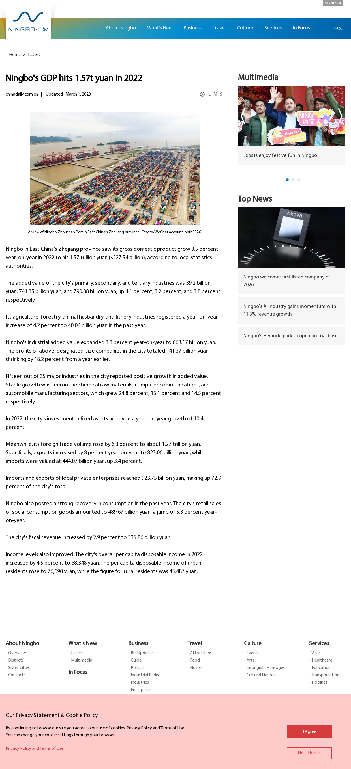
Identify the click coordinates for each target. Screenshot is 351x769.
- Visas (314, 653)
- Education (320, 668)
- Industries (138, 682)
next (340, 116)
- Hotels (194, 668)
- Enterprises (139, 690)
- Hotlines (318, 682)
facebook (342, 52)
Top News (255, 199)
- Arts (249, 660)
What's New (83, 644)
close (8, 714)
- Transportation (324, 675)
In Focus (78, 672)
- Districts (15, 660)
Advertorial (333, 3)
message (342, 86)
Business (138, 644)
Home (93, 28)
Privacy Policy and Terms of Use (34, 748)
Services (319, 644)
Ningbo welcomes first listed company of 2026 (286, 281)
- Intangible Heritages (264, 668)
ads (342, 102)
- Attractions (199, 653)
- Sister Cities (18, 668)
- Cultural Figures (259, 675)
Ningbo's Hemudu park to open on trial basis (290, 336)
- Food (193, 660)
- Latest (76, 653)
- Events (251, 653)
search (324, 28)
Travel (194, 644)
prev (243, 116)
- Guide (135, 660)
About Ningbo (22, 644)
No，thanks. (309, 753)
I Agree (309, 731)
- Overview (16, 653)
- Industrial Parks (143, 675)
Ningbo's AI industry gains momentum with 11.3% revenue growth (289, 310)
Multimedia (258, 78)
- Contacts (15, 675)
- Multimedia (80, 660)
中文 (338, 28)
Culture (253, 644)
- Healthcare (320, 660)
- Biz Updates (140, 653)
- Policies (136, 668)
